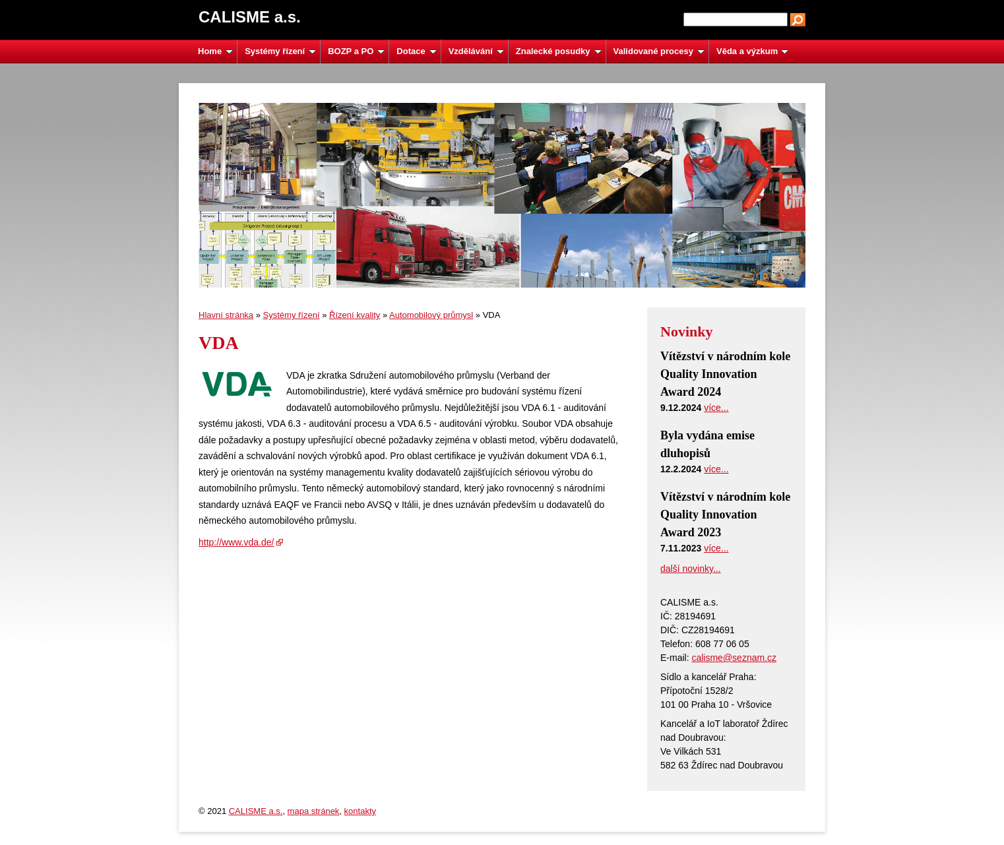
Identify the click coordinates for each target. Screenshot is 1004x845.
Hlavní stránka (226, 315)
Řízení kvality (354, 315)
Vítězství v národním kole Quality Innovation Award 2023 (725, 514)
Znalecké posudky (559, 51)
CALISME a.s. (256, 811)
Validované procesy (659, 51)
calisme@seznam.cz (733, 657)
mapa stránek (314, 811)
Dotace (416, 51)
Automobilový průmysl (431, 315)
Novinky (686, 331)
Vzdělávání (476, 51)
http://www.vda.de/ (236, 542)
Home (215, 51)
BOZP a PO (356, 51)
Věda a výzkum (752, 51)
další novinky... (690, 568)
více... (716, 407)
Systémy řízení (280, 51)
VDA (219, 342)
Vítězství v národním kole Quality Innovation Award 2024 (725, 374)
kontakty (360, 811)
